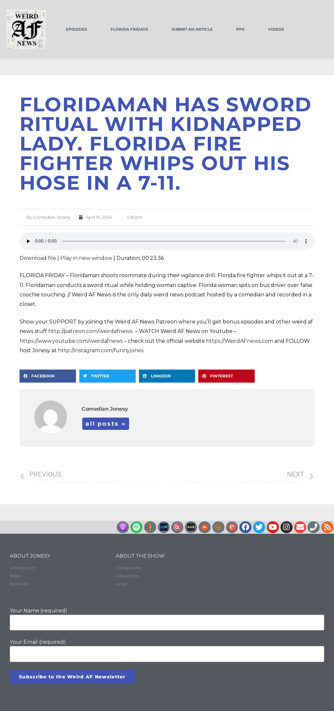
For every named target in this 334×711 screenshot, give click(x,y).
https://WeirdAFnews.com (239, 341)
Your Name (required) (167, 619)
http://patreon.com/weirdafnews (91, 331)
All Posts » (105, 423)
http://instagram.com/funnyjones (101, 350)
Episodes (76, 29)
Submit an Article (192, 29)
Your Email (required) (167, 650)
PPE (240, 29)
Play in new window (86, 258)
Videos (276, 29)
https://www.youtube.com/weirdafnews (71, 341)
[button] (48, 376)
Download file (38, 258)
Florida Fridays (129, 29)
